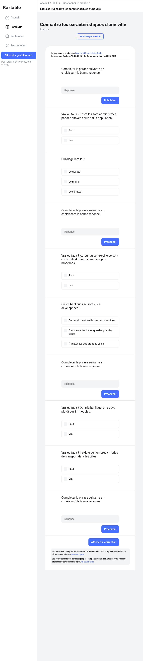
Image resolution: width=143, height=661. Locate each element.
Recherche (14, 36)
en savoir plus (78, 554)
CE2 (55, 3)
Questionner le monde (75, 3)
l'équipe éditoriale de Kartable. (88, 53)
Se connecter (15, 46)
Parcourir (13, 27)
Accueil (12, 18)
